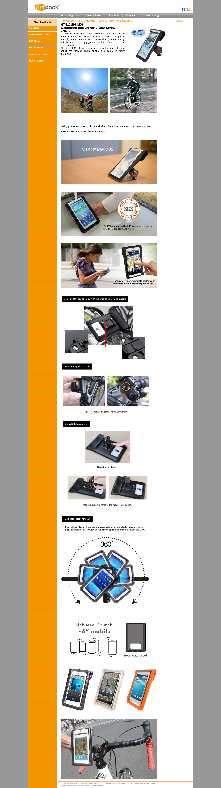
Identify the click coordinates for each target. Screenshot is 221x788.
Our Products (42, 22)
